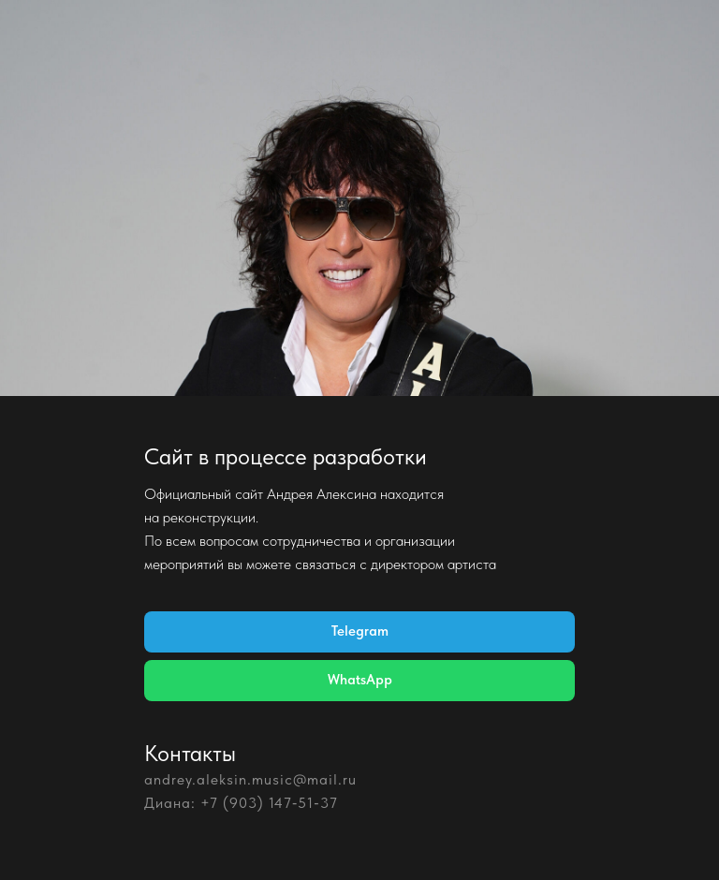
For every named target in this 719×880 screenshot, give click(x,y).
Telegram (360, 631)
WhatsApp (360, 679)
